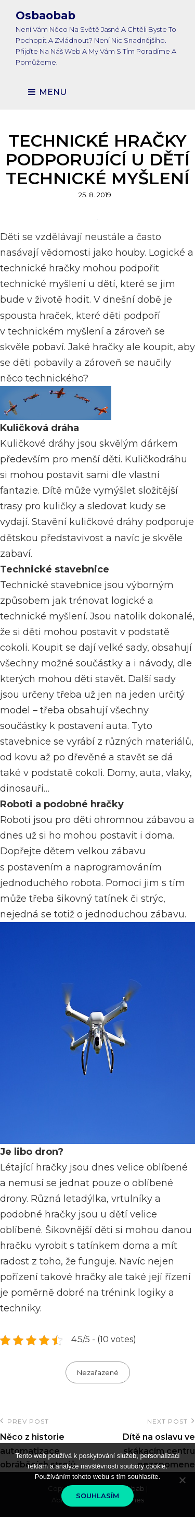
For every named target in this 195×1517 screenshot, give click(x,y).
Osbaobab (45, 15)
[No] (182, 1480)
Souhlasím (97, 1495)
